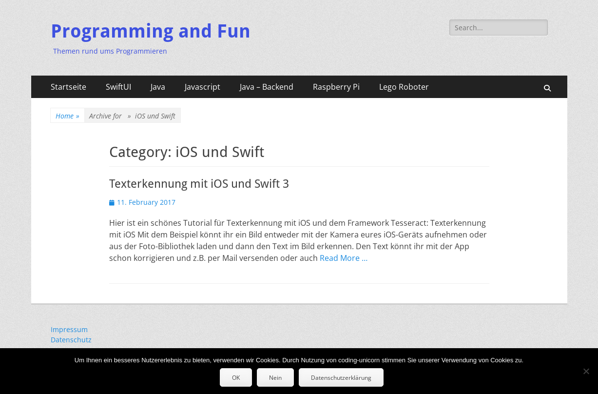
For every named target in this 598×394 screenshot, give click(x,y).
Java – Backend (266, 86)
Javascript (202, 86)
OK (236, 378)
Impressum (69, 329)
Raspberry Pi (336, 86)
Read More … (343, 258)
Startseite (68, 86)
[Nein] (586, 371)
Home (67, 116)
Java (158, 86)
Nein (275, 378)
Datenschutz (71, 339)
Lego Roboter (404, 86)
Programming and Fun (151, 31)
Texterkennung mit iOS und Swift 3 (199, 184)
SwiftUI (118, 86)
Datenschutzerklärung (341, 378)
